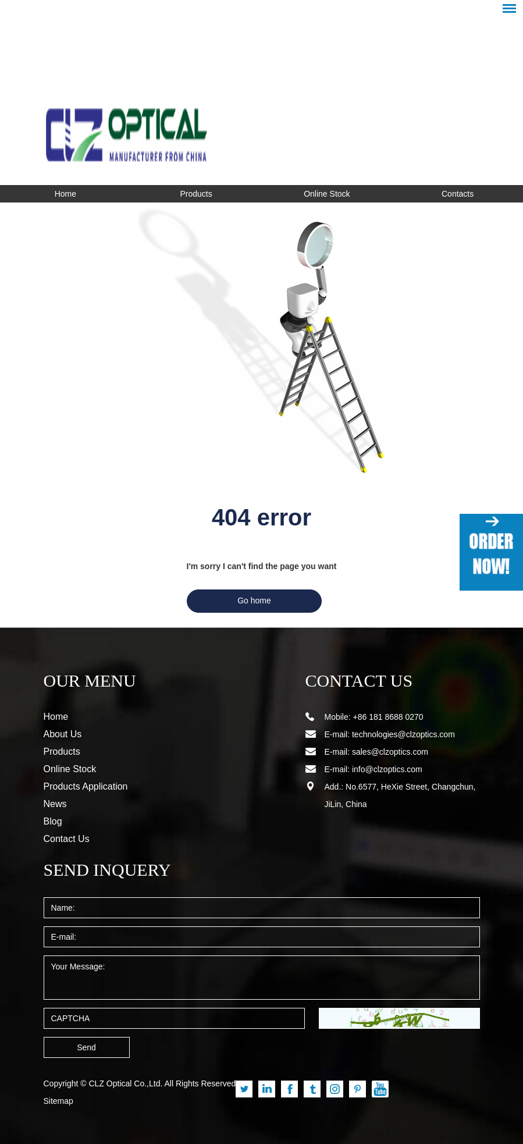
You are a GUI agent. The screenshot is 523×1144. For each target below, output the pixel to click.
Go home (254, 600)
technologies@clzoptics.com (403, 734)
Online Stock (327, 193)
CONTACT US (352, 681)
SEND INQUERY (98, 870)
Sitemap (58, 1101)
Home (65, 193)
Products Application (86, 786)
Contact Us (67, 839)
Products (196, 193)
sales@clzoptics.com (390, 751)
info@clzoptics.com (387, 769)
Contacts (458, 193)
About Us (63, 734)
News (55, 804)
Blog (53, 821)
